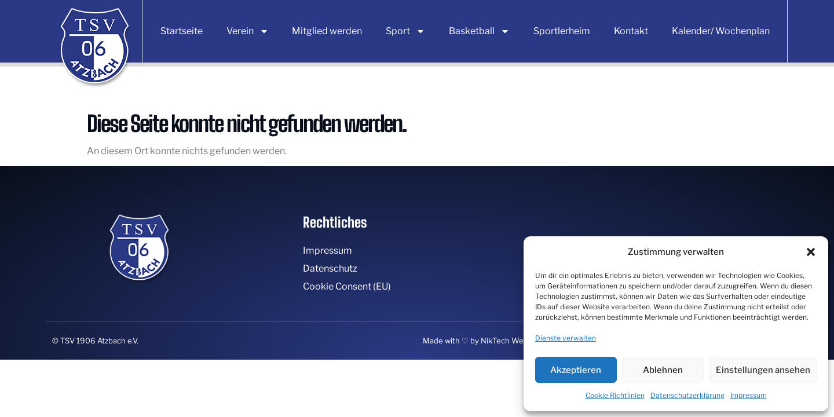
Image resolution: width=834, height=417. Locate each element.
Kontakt (631, 30)
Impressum (748, 395)
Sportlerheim (561, 30)
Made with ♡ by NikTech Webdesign (488, 340)
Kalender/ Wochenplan (721, 30)
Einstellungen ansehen (763, 370)
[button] (811, 252)
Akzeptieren (575, 370)
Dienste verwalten (565, 338)
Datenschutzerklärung (687, 395)
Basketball (479, 31)
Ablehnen (663, 370)
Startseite (181, 30)
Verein (247, 31)
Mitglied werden (327, 30)
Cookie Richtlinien (615, 395)
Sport (405, 31)
